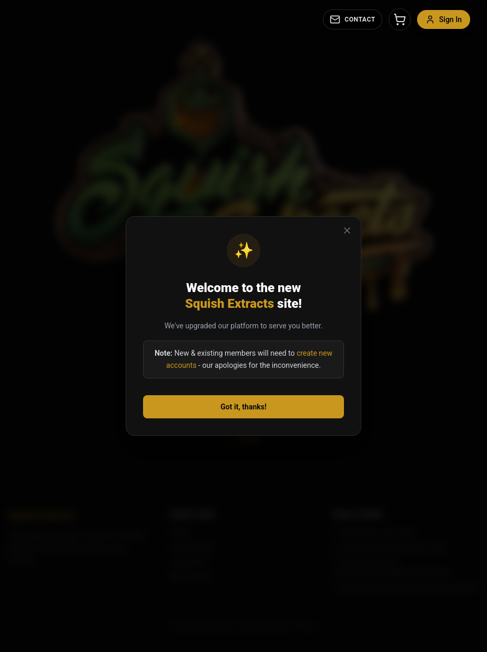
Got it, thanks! (243, 407)
